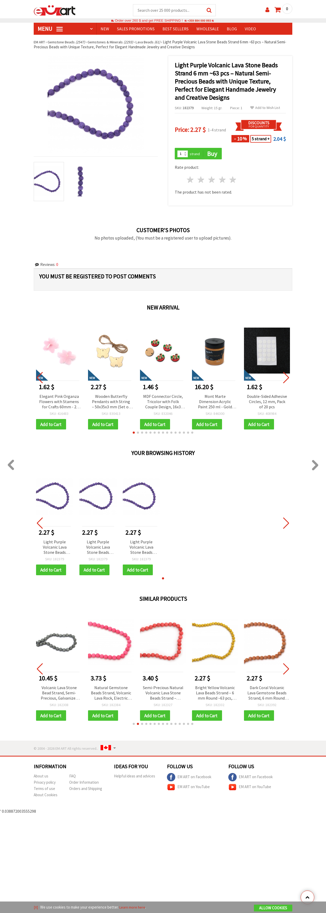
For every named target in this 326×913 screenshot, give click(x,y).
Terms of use (44, 790)
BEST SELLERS (175, 29)
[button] (134, 434)
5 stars (233, 180)
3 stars (211, 180)
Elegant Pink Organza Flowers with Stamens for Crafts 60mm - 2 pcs (59, 402)
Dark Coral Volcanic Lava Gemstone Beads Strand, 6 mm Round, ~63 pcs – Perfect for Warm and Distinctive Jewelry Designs (267, 694)
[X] (36, 907)
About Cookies (45, 796)
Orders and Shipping (85, 790)
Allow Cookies (273, 908)
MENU (50, 29)
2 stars (201, 180)
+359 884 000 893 (199, 21)
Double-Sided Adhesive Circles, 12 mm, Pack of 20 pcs (267, 402)
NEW (105, 29)
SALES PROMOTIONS (136, 29)
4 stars (222, 180)
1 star (190, 180)
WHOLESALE (207, 29)
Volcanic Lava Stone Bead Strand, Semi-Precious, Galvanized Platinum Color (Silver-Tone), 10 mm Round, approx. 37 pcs (59, 694)
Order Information (84, 784)
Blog (232, 29)
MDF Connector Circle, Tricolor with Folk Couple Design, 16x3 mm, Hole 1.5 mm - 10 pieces (163, 402)
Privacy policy (45, 784)
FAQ (72, 777)
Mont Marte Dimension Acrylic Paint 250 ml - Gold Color (215, 402)
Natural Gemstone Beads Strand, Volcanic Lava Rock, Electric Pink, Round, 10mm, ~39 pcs (111, 694)
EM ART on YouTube (188, 789)
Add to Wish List (265, 108)
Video (250, 29)
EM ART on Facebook (189, 779)
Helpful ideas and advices (134, 777)
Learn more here (133, 907)
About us (41, 777)
